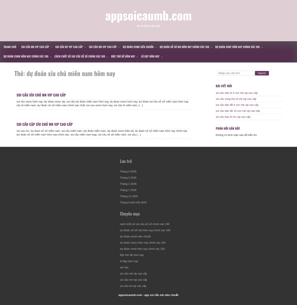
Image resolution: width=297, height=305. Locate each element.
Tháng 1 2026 (128, 190)
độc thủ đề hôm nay (123, 56)
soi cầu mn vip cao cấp (103, 47)
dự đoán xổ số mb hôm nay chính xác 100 (184, 47)
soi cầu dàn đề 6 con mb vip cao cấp (237, 104)
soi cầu (124, 267)
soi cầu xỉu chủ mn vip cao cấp (41, 95)
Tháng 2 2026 (128, 183)
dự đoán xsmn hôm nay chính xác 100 (26, 56)
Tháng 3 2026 (128, 177)
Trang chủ (10, 47)
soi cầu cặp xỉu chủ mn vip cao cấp (44, 124)
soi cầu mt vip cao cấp (69, 47)
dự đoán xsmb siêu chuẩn (138, 47)
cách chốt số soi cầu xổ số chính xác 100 (79, 56)
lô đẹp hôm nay (150, 56)
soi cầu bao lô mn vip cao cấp (233, 116)
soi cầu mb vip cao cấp (35, 47)
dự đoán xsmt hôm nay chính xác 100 (237, 47)
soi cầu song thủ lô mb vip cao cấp (236, 98)
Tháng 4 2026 (128, 171)
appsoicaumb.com (148, 15)
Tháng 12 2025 (129, 196)
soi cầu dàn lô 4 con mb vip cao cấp (237, 92)
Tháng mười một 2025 (133, 202)
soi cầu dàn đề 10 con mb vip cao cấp (238, 110)
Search (262, 73)
